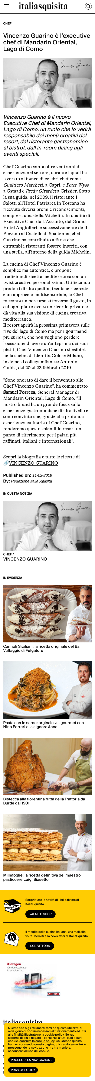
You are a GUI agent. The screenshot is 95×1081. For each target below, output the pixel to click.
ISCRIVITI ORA (39, 946)
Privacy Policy (23, 1070)
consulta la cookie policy (36, 1041)
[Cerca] (88, 6)
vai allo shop (40, 914)
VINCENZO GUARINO (33, 463)
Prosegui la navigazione (31, 1060)
